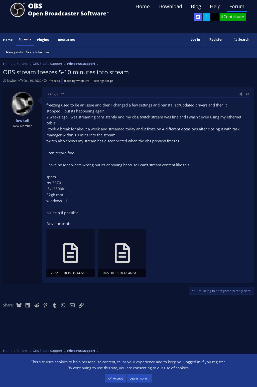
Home (142, 6)
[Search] (241, 39)
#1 (248, 94)
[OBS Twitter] (206, 17)
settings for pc (103, 81)
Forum (237, 6)
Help (215, 6)
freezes (54, 81)
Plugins (43, 39)
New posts (14, 52)
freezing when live (76, 81)
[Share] (241, 94)
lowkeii (12, 80)
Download (170, 6)
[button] (52, 40)
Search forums (37, 52)
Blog (196, 6)
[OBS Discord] (198, 17)
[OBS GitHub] (215, 17)
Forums (25, 39)
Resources (66, 39)
